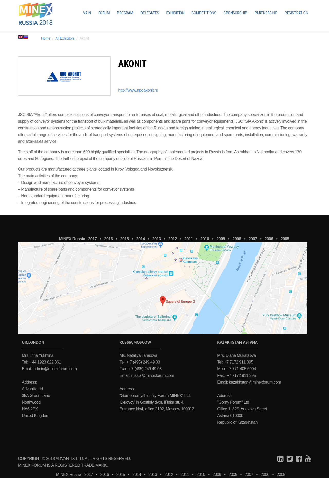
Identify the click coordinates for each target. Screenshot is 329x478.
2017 (92, 239)
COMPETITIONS (203, 13)
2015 (124, 239)
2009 (220, 239)
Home (45, 38)
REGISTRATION (296, 13)
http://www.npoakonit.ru (138, 90)
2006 (268, 239)
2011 (188, 239)
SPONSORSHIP (235, 13)
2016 (108, 239)
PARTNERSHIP (266, 13)
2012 (172, 239)
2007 (253, 239)
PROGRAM (125, 13)
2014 (140, 239)
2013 (156, 239)
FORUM (104, 13)
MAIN (87, 13)
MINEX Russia (72, 239)
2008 (236, 239)
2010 (204, 239)
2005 (284, 239)
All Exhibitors (65, 38)
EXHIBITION (175, 13)
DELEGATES (149, 13)
